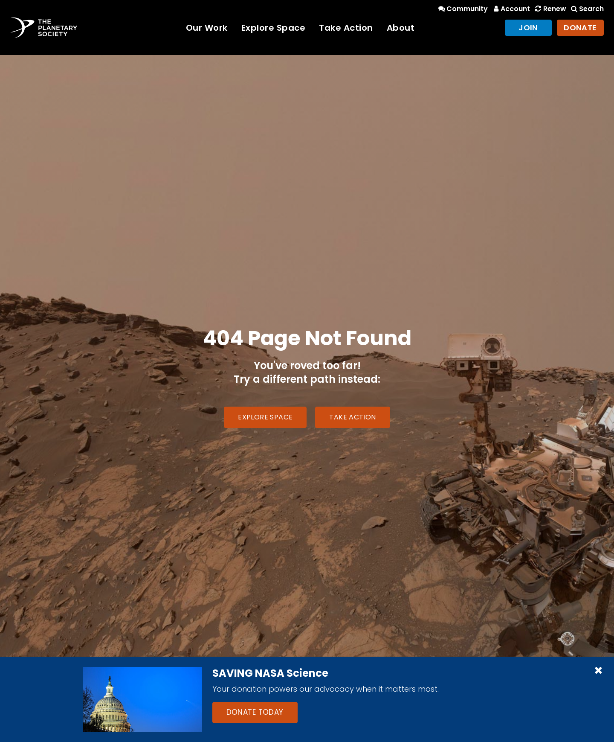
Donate (580, 27)
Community (462, 9)
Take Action (346, 28)
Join (528, 27)
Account (510, 9)
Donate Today (255, 712)
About (401, 28)
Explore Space (273, 28)
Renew (549, 9)
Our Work (207, 28)
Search (587, 9)
